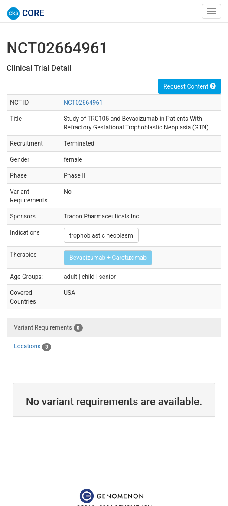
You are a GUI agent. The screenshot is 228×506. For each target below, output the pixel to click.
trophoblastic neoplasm (101, 235)
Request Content (189, 86)
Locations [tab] (32, 347)
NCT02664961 (83, 102)
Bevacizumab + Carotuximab (108, 257)
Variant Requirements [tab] (48, 328)
